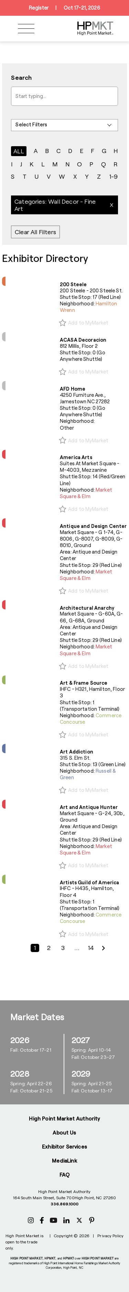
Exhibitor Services (64, 1146)
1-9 (113, 176)
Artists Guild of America (89, 882)
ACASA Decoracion (83, 340)
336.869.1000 (64, 1203)
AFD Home (72, 389)
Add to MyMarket (88, 323)
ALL (18, 151)
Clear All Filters (35, 232)
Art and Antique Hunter (89, 807)
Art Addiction (76, 752)
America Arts (76, 457)
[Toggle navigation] (26, 28)
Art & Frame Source (84, 683)
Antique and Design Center (93, 526)
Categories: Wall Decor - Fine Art (55, 205)
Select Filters (31, 124)
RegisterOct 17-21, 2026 (64, 8)
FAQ (64, 1174)
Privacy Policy (110, 1235)
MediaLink (64, 1160)
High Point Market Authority (64, 1118)
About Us (64, 1132)
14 (91, 948)
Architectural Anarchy (87, 608)
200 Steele (73, 284)
